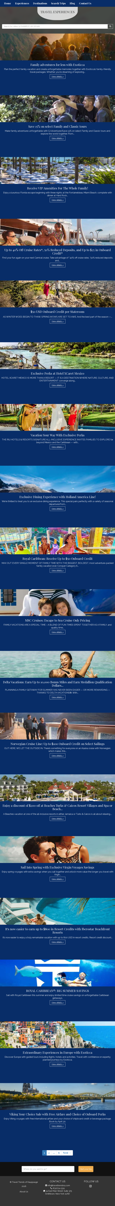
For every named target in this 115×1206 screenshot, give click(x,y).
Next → (67, 1152)
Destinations (40, 3)
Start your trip (86, 1169)
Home (7, 3)
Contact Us (85, 3)
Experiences (22, 3)
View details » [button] (58, 76)
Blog (72, 3)
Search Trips (58, 3)
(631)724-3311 (59, 1188)
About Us (24, 1191)
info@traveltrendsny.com (59, 1185)
